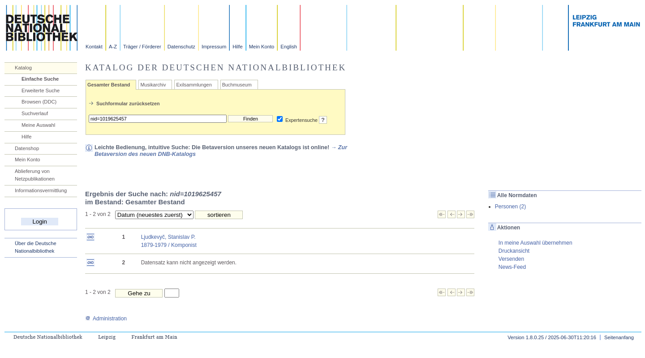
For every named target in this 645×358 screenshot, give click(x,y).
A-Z (113, 46)
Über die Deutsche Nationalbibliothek (35, 247)
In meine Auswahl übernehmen (535, 243)
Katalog (23, 67)
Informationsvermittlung (41, 190)
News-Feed (512, 267)
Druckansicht (514, 251)
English (288, 46)
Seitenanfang (619, 337)
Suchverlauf (35, 113)
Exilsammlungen (193, 84)
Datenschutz (181, 46)
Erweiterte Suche (41, 90)
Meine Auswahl (38, 125)
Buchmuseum (237, 84)
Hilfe (237, 46)
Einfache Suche (40, 79)
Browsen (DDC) (39, 101)
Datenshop (27, 148)
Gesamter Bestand (108, 84)
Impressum (214, 46)
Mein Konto (262, 46)
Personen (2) (510, 206)
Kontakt (94, 46)
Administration (106, 318)
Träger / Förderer (142, 46)
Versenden (511, 259)
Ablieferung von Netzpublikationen (35, 174)
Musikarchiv (153, 84)
